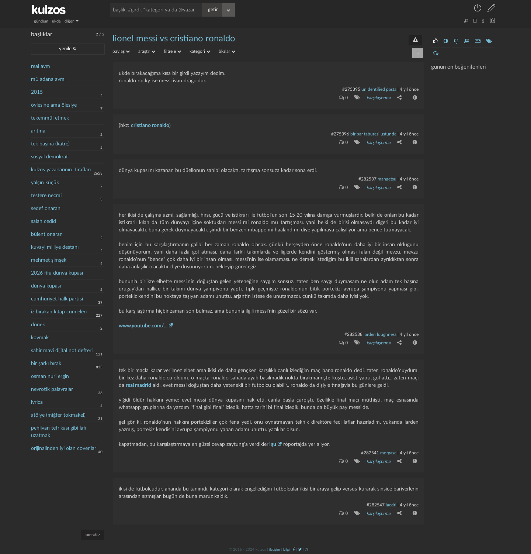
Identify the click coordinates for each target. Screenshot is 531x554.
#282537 (367, 178)
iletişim (274, 549)
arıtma (38, 131)
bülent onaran (47, 234)
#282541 (370, 452)
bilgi (286, 549)
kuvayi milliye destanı (55, 247)
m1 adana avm (48, 79)
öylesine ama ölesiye (54, 105)
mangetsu (387, 178)
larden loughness (380, 334)
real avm (40, 66)
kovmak (40, 337)
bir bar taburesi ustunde (373, 134)
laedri (391, 504)
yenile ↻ (68, 49)
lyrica (37, 402)
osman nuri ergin (50, 376)
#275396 (340, 134)
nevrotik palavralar (52, 389)
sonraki (93, 535)
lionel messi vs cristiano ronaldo (173, 38)
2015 (37, 92)
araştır (146, 51)
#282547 (376, 504)
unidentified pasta (378, 89)
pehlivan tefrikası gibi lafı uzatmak (58, 432)
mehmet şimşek (48, 260)
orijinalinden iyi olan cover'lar (63, 448)
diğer (72, 21)
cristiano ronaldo (150, 125)
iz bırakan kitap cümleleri (59, 311)
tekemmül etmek (50, 118)
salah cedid (43, 221)
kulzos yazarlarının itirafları (61, 169)
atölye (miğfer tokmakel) (58, 415)
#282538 (353, 334)
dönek (38, 324)
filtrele (172, 51)
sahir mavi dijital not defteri (62, 350)
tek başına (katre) (50, 144)
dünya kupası (46, 286)
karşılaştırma (379, 98)
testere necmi (46, 195)
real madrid (138, 385)
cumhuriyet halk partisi (57, 299)
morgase (388, 452)
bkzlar (227, 51)
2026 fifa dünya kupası (57, 273)
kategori (200, 51)
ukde (56, 21)
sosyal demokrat (49, 156)
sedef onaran (45, 208)
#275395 (351, 89)
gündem (41, 21)
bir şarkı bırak (46, 363)
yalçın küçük (45, 182)
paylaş (121, 51)
